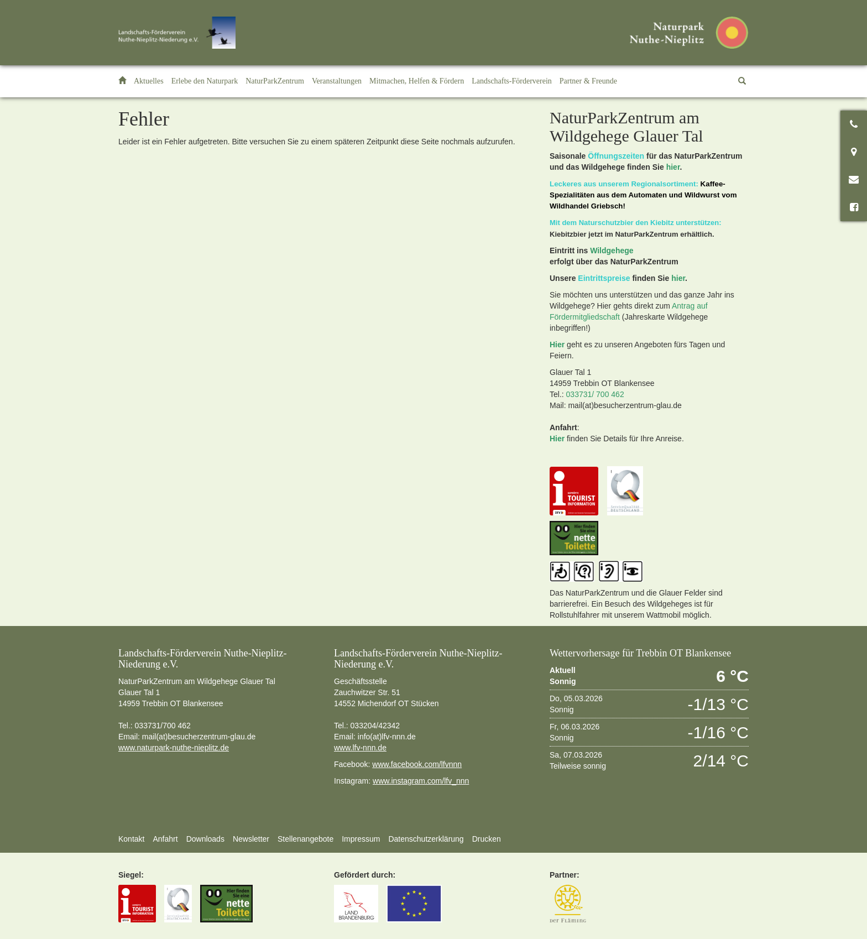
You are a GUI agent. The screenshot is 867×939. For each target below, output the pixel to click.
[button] (205, 81)
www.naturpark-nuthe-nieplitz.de (173, 747)
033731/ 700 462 (595, 394)
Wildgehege (611, 250)
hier (673, 167)
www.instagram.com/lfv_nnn (421, 780)
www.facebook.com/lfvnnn (417, 764)
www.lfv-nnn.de (360, 747)
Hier (557, 344)
